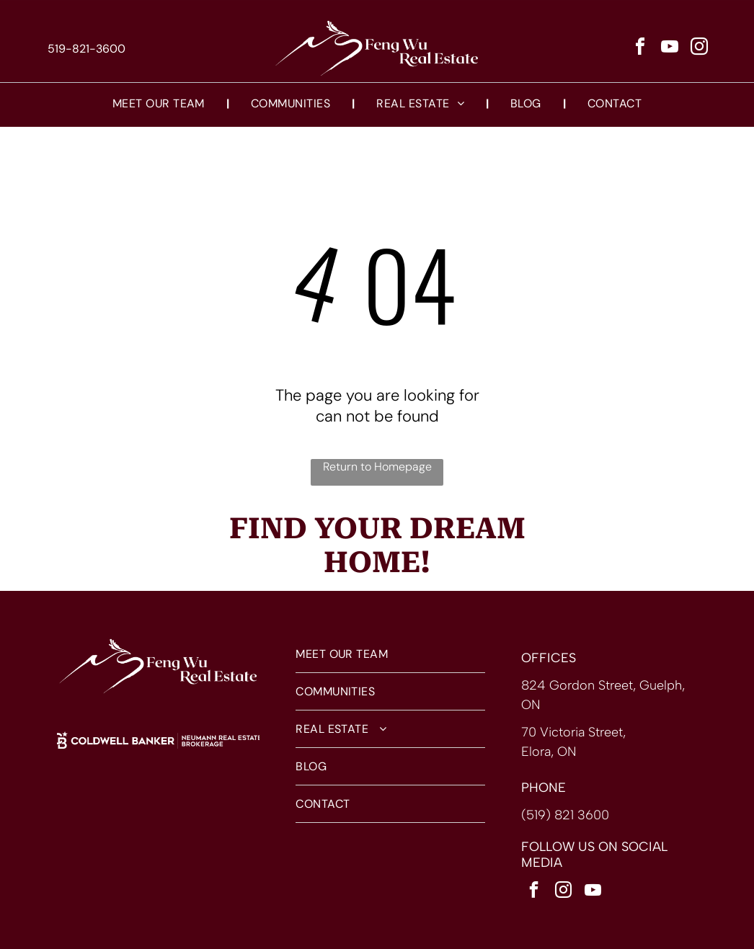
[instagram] (699, 48)
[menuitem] (160, 103)
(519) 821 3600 (565, 815)
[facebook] (640, 48)
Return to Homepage (377, 466)
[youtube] (670, 48)
